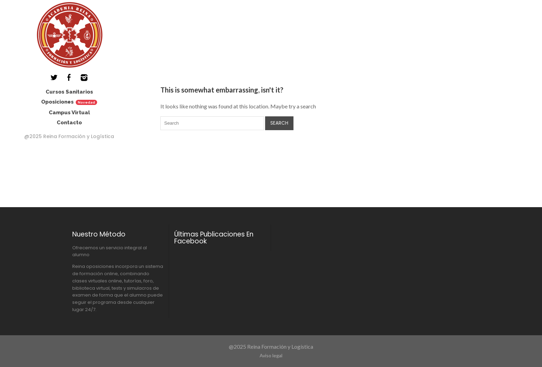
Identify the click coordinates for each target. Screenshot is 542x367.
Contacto (69, 122)
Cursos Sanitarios (69, 92)
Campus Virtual (69, 112)
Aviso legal (271, 355)
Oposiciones (57, 102)
